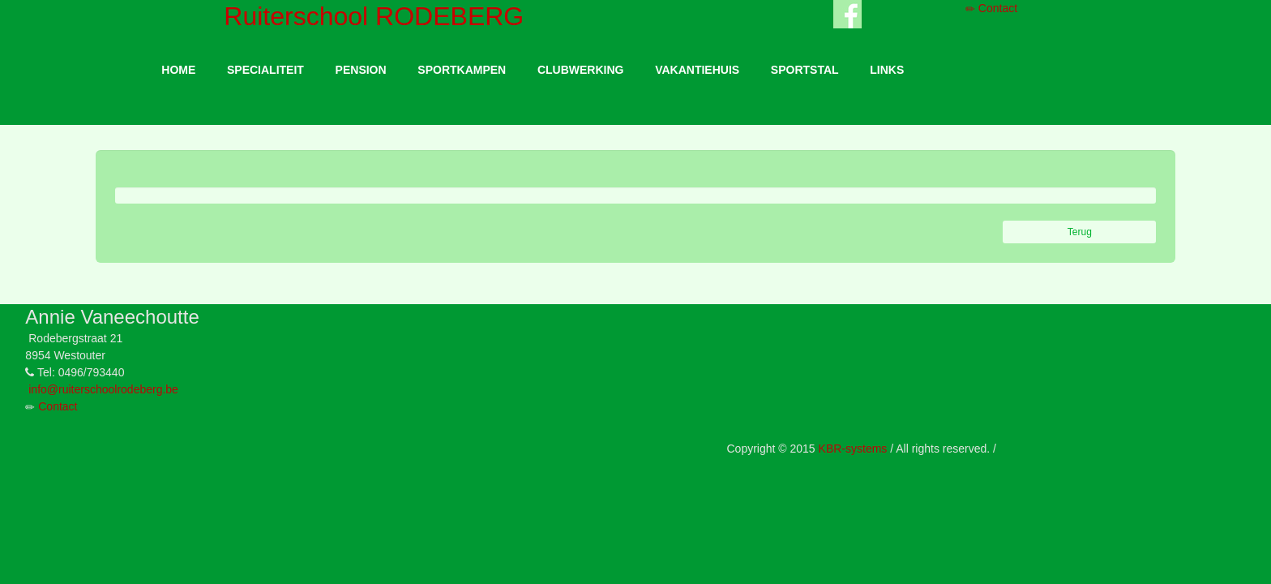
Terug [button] (1080, 232)
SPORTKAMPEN (461, 69)
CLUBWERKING (580, 69)
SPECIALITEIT (265, 69)
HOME (178, 69)
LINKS (887, 69)
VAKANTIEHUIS (697, 69)
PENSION (361, 69)
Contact (991, 8)
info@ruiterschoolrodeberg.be (103, 389)
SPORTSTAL (805, 69)
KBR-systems (853, 448)
